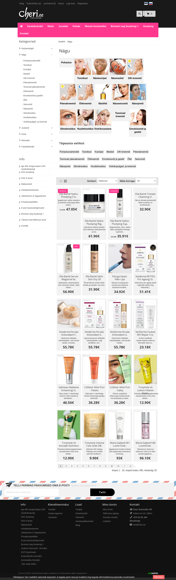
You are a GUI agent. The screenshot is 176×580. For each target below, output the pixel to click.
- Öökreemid (27, 91)
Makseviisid (25, 181)
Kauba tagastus (55, 516)
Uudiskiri (107, 524)
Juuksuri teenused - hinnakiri (34, 551)
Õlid (130, 159)
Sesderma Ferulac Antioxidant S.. (94, 334)
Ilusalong (148, 26)
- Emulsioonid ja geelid (32, 95)
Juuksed (25, 128)
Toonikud (86, 152)
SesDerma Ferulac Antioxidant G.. (120, 334)
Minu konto (108, 512)
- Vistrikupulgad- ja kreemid (34, 122)
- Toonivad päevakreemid (33, 87)
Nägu (23, 55)
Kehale (76, 26)
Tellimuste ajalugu (111, 516)
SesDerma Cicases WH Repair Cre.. (145, 334)
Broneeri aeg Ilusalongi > (125, 26)
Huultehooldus (98, 166)
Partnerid (80, 520)
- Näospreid (27, 109)
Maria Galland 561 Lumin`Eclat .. (120, 446)
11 (118, 469)
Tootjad (79, 512)
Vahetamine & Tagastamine (32, 193)
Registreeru (82, 3)
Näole (50, 26)
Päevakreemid (140, 152)
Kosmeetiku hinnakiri (30, 562)
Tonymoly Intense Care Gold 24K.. (94, 446)
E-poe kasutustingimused (31, 205)
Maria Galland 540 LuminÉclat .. (145, 446)
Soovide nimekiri (110, 520)
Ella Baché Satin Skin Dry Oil (94, 278)
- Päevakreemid (29, 82)
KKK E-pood (25, 175)
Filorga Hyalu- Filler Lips (120, 278)
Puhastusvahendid (69, 152)
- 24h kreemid (28, 78)
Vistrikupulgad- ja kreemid (122, 166)
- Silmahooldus (29, 113)
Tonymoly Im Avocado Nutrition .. (69, 446)
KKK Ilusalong (26, 169)
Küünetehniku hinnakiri (31, 558)
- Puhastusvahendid (31, 60)
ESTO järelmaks (28, 555)
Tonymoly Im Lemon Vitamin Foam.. (145, 390)
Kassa (61, 3)
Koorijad (99, 152)
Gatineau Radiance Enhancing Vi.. (69, 390)
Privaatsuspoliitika (28, 199)
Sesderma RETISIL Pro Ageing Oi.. (145, 278)
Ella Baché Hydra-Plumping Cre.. (68, 195)
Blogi (22, 3)
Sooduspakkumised (84, 524)
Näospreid (65, 166)
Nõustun (158, 577)
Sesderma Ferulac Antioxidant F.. (69, 334)
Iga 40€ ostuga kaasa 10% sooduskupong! (32, 164)
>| (130, 469)
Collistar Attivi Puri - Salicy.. (120, 390)
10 (112, 469)
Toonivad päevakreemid (72, 159)
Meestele (25, 140)
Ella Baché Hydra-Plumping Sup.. (120, 222)
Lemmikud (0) (49, 3)
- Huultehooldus (29, 117)
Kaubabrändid (35, 26)
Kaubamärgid (27, 48)
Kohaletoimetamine (29, 187)
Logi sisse (70, 3)
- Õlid (24, 100)
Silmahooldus (80, 166)
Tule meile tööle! (28, 566)
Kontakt (24, 33)
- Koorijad (26, 69)
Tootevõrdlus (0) (33, 3)
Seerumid (140, 159)
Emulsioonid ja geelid (113, 159)
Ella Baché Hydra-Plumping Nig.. (94, 222)
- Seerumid (27, 104)
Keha (23, 134)
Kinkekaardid (81, 516)
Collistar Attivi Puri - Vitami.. (94, 390)
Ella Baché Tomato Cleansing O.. (145, 195)
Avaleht (61, 41)
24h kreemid (123, 152)
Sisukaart (52, 520)
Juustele (63, 26)
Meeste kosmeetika (95, 26)
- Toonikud (26, 65)
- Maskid (26, 74)
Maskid (110, 152)
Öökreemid (93, 159)
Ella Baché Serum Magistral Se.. (69, 278)
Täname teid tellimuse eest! (32, 217)
